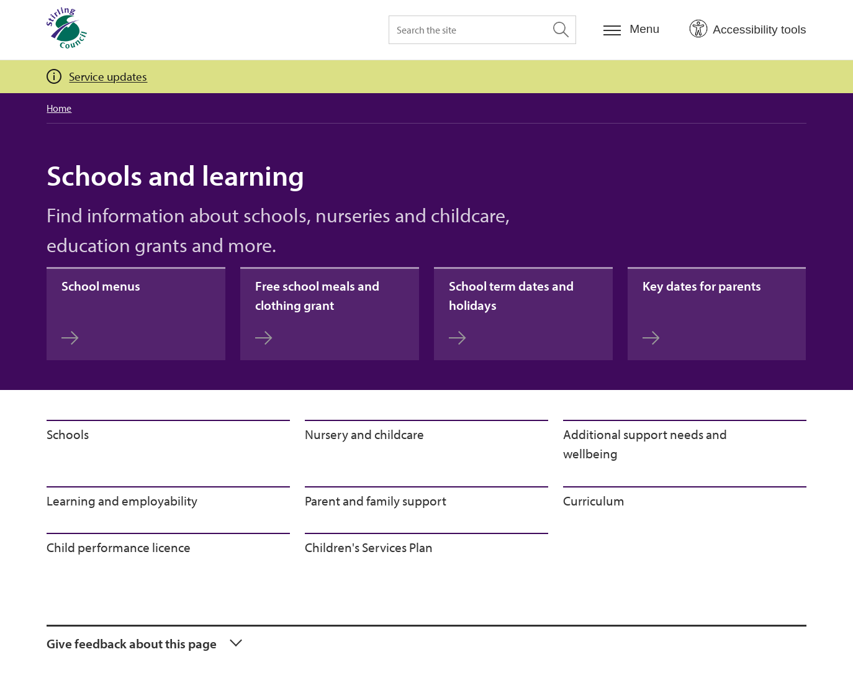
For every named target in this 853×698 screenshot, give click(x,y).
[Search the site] (482, 30)
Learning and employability (122, 500)
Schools (68, 434)
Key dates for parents (702, 311)
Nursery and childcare (364, 434)
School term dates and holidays (511, 311)
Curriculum (594, 500)
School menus (100, 311)
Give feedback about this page (132, 643)
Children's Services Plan (369, 547)
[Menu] (631, 29)
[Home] (67, 29)
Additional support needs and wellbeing (645, 444)
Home (59, 108)
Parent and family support (375, 500)
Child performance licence (119, 547)
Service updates (108, 76)
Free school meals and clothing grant (317, 311)
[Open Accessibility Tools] (747, 29)
